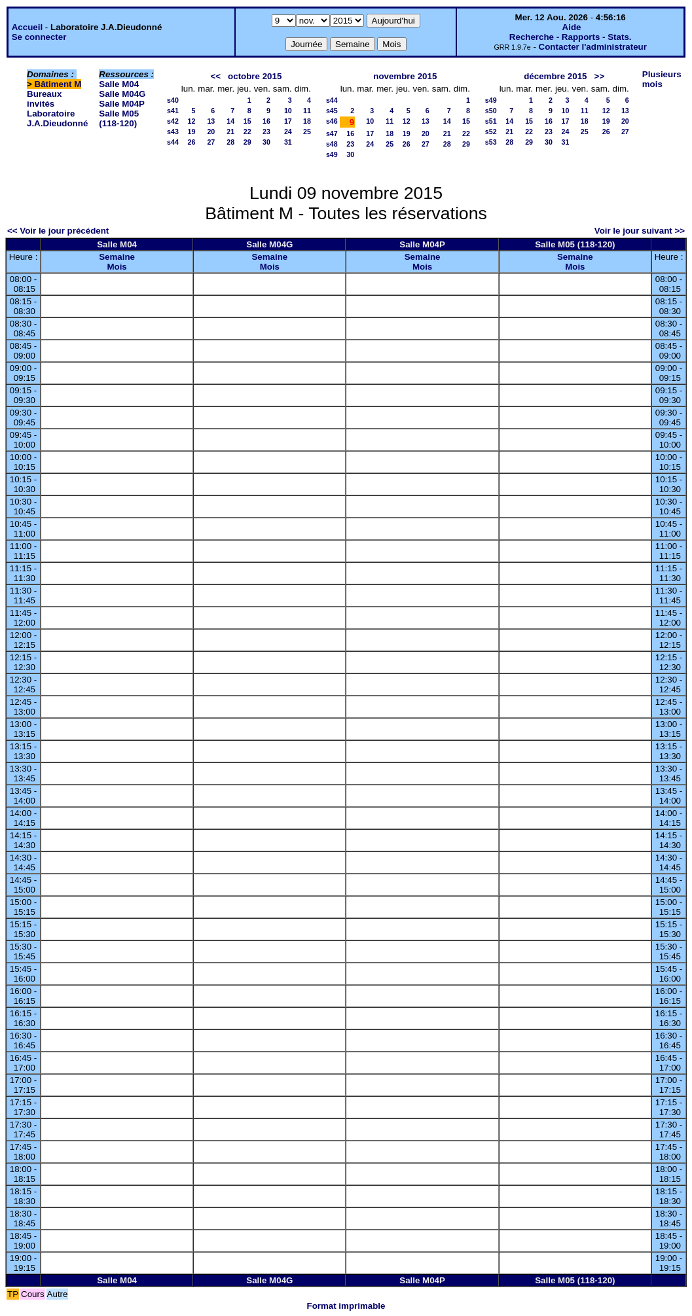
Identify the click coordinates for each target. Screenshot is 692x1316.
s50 (491, 111)
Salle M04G (122, 94)
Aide (571, 27)
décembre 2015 (555, 76)
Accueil (27, 27)
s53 (491, 142)
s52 (491, 131)
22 (247, 131)
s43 (173, 131)
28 (230, 142)
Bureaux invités (44, 99)
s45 (332, 111)
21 (230, 131)
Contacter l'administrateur (593, 47)
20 (211, 131)
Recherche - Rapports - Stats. (570, 37)
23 (266, 131)
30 (266, 142)
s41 (173, 111)
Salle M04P (122, 104)
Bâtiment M (58, 84)
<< (215, 76)
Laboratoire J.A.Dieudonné (57, 118)
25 (307, 131)
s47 (332, 133)
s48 (332, 144)
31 (288, 142)
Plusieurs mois (662, 79)
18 (307, 121)
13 (211, 121)
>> (599, 76)
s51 (491, 121)
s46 (332, 121)
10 (288, 111)
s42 (173, 121)
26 (191, 142)
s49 (332, 154)
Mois (116, 267)
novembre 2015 (405, 76)
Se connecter (39, 37)
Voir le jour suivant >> (639, 231)
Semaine (117, 257)
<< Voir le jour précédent (58, 231)
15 (247, 121)
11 (307, 111)
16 (266, 121)
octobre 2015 (255, 76)
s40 (173, 100)
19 (191, 131)
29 (247, 142)
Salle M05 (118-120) (119, 118)
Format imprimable (346, 1306)
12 (191, 121)
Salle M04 (119, 84)
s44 (173, 142)
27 (211, 142)
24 (288, 131)
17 (288, 121)
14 (230, 121)
